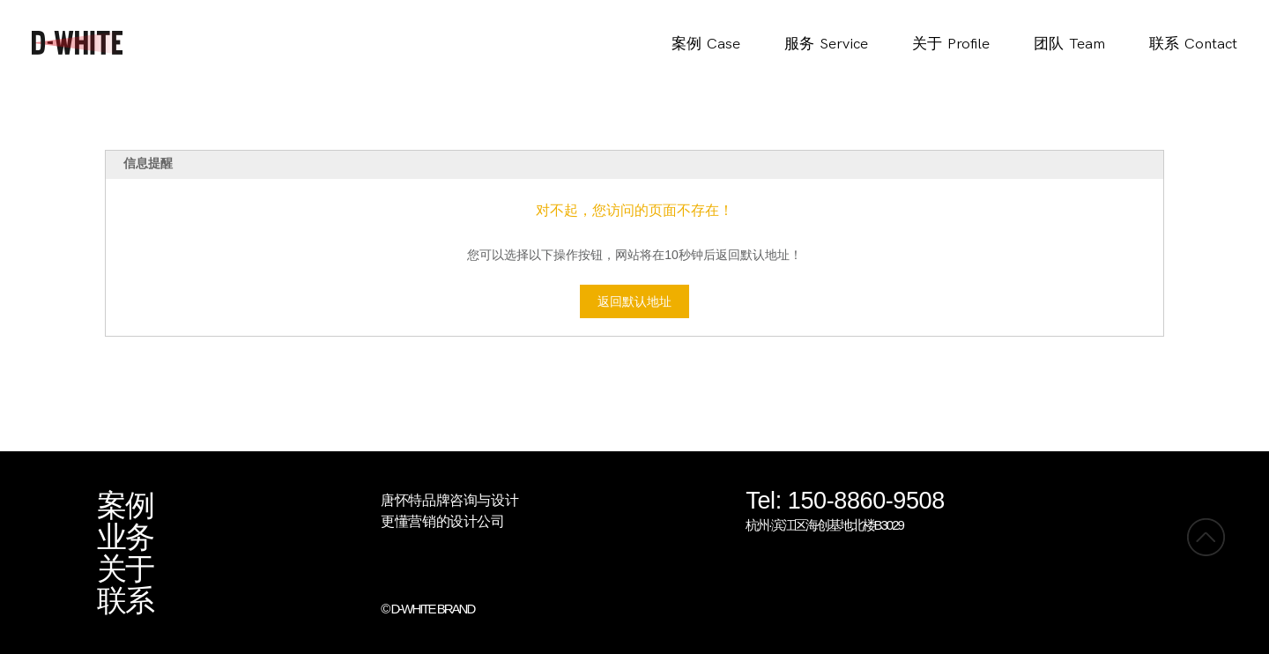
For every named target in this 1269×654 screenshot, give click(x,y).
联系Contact (1193, 44)
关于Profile (951, 44)
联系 (125, 601)
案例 (125, 506)
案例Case (706, 44)
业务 (125, 538)
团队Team (1069, 44)
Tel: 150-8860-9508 (845, 502)
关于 (125, 569)
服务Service (826, 44)
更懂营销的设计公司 (442, 521)
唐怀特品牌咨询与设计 (449, 500)
